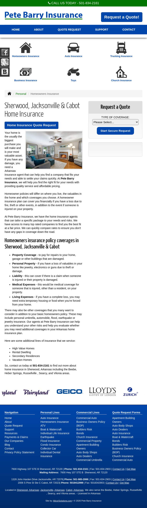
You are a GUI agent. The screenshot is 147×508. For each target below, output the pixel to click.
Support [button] (101, 29)
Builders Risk (84, 429)
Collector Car (48, 448)
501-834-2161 (89, 3)
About (8, 421)
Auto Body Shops (86, 452)
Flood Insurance (50, 440)
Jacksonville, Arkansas (52, 490)
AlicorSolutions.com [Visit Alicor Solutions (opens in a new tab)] (62, 501)
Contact (9, 448)
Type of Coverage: (115, 117)
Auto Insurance (50, 418)
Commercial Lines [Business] (88, 412)
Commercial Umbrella (89, 459)
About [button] (39, 29)
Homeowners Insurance (55, 421)
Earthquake (47, 437)
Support (9, 429)
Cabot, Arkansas (74, 490)
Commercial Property (88, 440)
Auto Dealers (84, 456)
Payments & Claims (16, 437)
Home (16, 29)
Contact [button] (128, 29)
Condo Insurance (51, 444)
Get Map (131, 469)
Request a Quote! (121, 17)
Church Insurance (87, 437)
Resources (11, 433)
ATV (43, 425)
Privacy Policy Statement (19, 452)
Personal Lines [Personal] (50, 412)
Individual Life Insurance (55, 433)
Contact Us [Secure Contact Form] (118, 469)
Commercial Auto (86, 418)
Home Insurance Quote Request (31, 125)
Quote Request (14, 425)
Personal (21, 93)
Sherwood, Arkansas (28, 490)
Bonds (80, 433)
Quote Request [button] (69, 29)
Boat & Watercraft (51, 429)
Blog (7, 444)
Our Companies (14, 440)
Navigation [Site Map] (11, 412)
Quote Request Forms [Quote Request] (126, 412)
